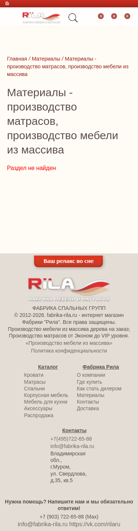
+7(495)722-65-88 (71, 439)
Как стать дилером (99, 388)
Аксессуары (38, 408)
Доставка (88, 408)
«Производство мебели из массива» (69, 343)
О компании (91, 375)
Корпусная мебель (46, 395)
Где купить (89, 382)
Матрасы (34, 382)
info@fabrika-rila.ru (72, 446)
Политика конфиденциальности (69, 351)
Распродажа (38, 415)
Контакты (88, 402)
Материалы (91, 395)
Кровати (33, 375)
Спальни (34, 388)
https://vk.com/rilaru (94, 524)
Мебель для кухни (45, 402)
